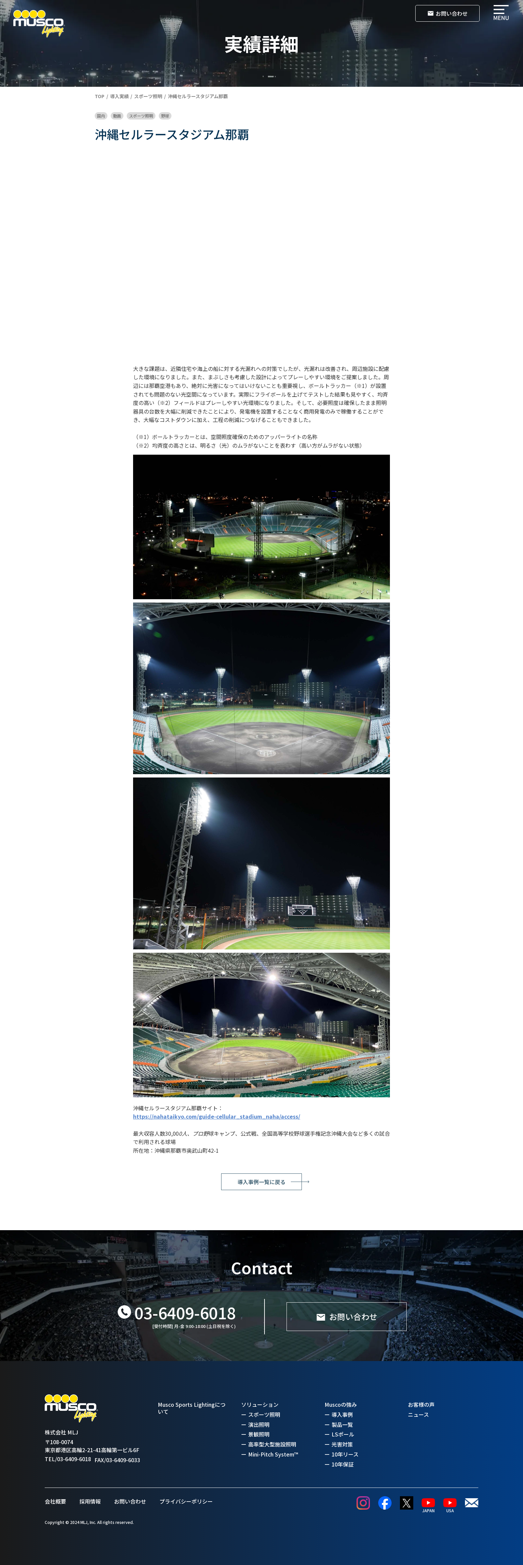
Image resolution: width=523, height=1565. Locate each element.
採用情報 (90, 1501)
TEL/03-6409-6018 (68, 1459)
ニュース (418, 1414)
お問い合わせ (130, 1501)
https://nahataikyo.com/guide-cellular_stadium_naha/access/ (216, 1116)
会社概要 (55, 1501)
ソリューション (260, 1404)
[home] (39, 24)
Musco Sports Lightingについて (191, 1408)
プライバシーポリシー (186, 1501)
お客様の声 (421, 1404)
